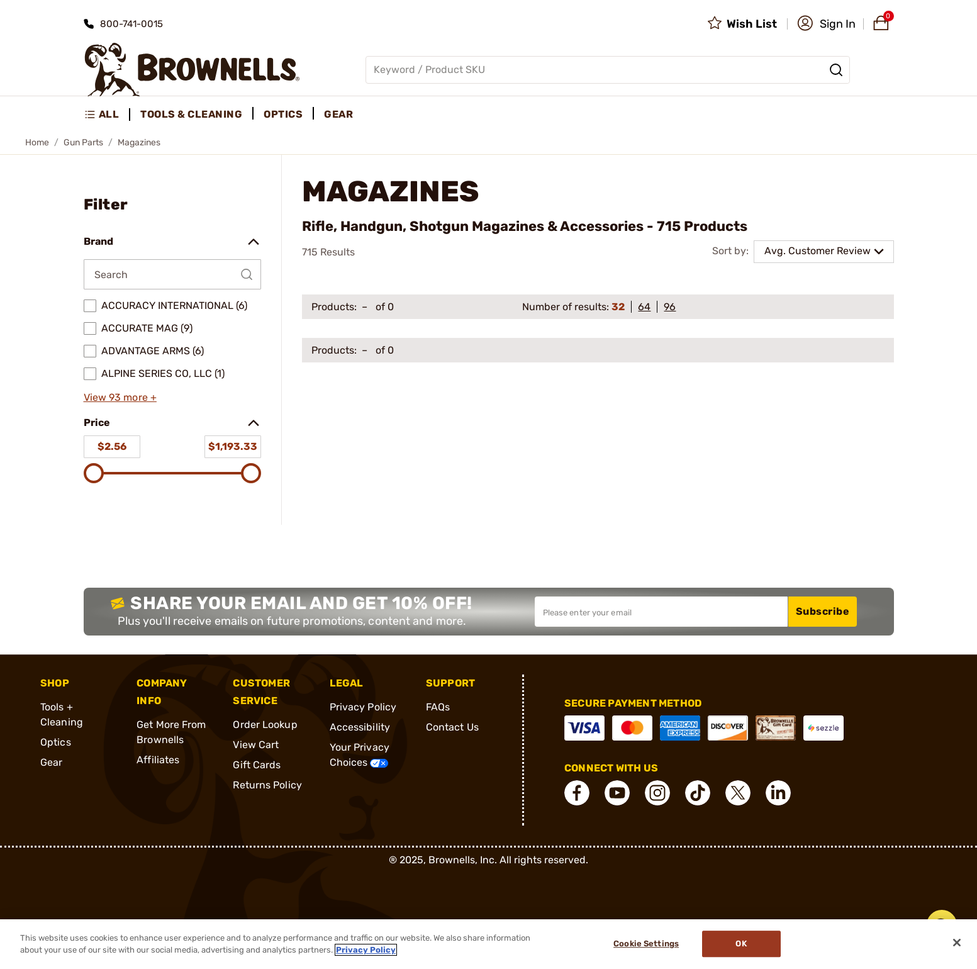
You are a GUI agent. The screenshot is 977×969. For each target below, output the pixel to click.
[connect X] (738, 792)
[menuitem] (107, 114)
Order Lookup (265, 725)
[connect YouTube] (617, 792)
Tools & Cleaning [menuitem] (191, 114)
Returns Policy (267, 785)
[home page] (192, 69)
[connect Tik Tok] (697, 792)
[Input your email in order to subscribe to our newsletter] (661, 612)
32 (618, 307)
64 (644, 307)
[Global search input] (608, 70)
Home (37, 142)
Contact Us (452, 727)
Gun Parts (83, 142)
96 (670, 307)
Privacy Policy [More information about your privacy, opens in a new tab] (366, 950)
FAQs (438, 707)
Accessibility (360, 727)
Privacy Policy (363, 707)
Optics (55, 742)
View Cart (256, 745)
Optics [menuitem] (283, 114)
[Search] (836, 70)
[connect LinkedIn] (778, 792)
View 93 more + (120, 397)
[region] (488, 944)
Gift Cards (257, 765)
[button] (826, 24)
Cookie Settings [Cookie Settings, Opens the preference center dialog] (646, 944)
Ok (740, 944)
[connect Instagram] (657, 792)
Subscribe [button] (823, 611)
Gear (51, 762)
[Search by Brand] (172, 274)
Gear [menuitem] (338, 114)
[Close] (957, 942)
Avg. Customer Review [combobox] (817, 251)
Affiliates (158, 760)
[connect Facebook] (576, 792)
